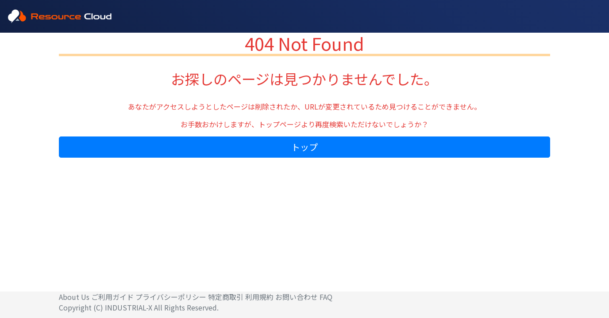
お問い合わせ (296, 297)
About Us (74, 297)
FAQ (326, 297)
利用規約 (259, 297)
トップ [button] (304, 146)
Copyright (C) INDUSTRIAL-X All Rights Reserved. (139, 307)
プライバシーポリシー (170, 297)
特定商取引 (225, 297)
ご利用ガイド (112, 297)
